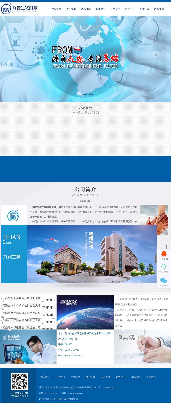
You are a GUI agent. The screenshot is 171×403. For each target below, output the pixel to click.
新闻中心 (100, 9)
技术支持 (115, 9)
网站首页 (56, 9)
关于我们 (71, 9)
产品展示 (86, 9)
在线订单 (144, 9)
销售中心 (130, 9)
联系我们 (159, 9)
